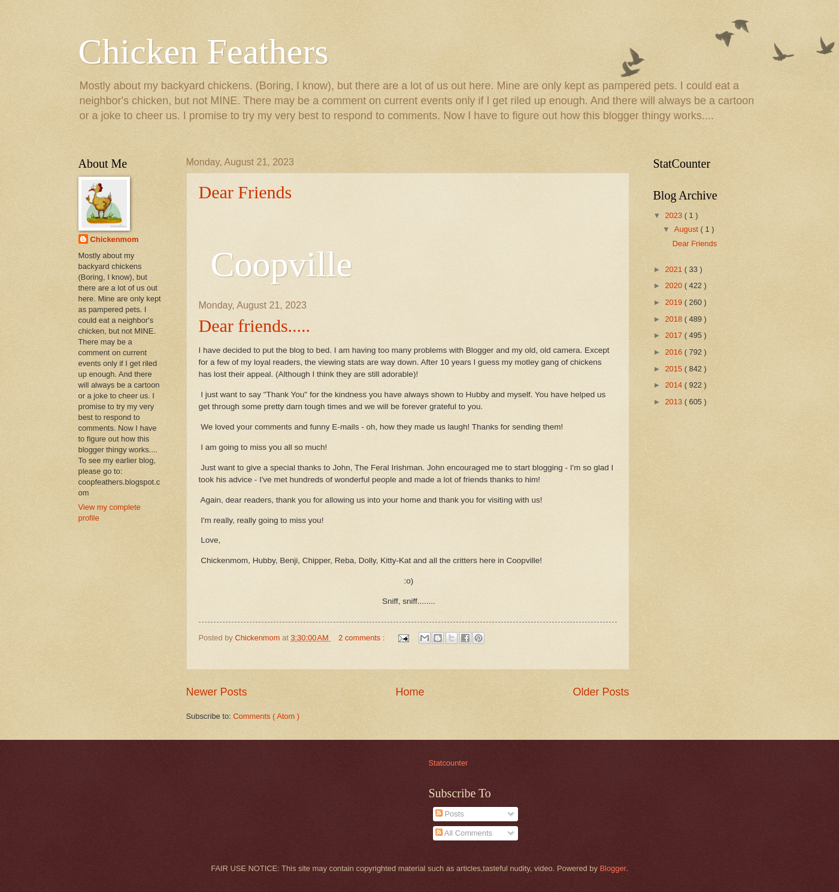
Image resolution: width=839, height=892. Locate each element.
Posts (449, 813)
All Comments (463, 832)
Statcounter (448, 762)
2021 (674, 269)
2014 (674, 384)
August (687, 229)
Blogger (613, 868)
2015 (674, 368)
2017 (674, 335)
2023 (674, 215)
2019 (674, 302)
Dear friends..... (255, 325)
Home (409, 692)
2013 (674, 401)
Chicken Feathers (203, 51)
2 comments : (362, 637)
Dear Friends (245, 192)
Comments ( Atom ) (266, 716)
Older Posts (601, 692)
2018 (674, 319)
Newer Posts (216, 692)
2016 (674, 351)
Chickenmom (114, 239)
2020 (674, 285)
